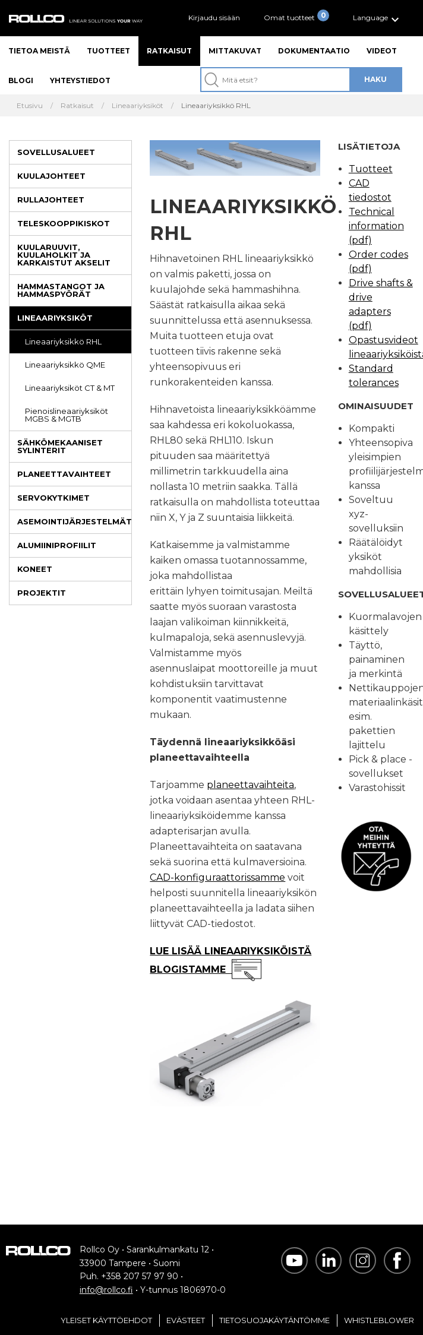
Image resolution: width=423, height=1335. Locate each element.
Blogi (20, 80)
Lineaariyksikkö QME (65, 364)
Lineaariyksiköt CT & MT (70, 388)
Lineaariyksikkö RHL (63, 341)
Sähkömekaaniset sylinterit (60, 446)
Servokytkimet (53, 497)
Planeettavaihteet (64, 474)
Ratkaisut (169, 50)
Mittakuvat (235, 50)
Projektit (41, 592)
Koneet (34, 569)
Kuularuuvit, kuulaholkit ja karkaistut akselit (64, 254)
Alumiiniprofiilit (56, 545)
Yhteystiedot (80, 80)
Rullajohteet (50, 199)
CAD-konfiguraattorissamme (217, 877)
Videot (382, 50)
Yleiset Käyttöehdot (106, 1320)
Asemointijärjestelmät (74, 521)
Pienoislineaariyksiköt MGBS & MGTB (66, 414)
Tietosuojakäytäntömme (274, 1320)
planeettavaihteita (250, 784)
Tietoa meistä (39, 50)
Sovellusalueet (56, 152)
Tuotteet (108, 50)
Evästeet (185, 1320)
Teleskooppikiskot (63, 223)
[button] (377, 18)
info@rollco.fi (106, 1290)
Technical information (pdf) (376, 226)
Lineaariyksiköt (55, 317)
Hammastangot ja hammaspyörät (61, 290)
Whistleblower (379, 1320)
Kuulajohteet (51, 176)
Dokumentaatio (314, 50)
